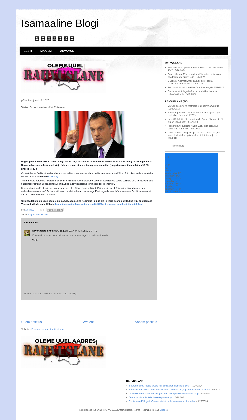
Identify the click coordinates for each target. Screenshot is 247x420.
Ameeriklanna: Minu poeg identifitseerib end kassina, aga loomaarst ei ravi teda (169, 389)
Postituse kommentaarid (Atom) (47, 329)
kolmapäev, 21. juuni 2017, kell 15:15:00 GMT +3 (72, 230)
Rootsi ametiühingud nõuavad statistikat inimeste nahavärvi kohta (162, 401)
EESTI (28, 50)
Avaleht (88, 322)
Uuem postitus (31, 322)
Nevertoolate (39, 230)
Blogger (163, 410)
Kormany (53, 176)
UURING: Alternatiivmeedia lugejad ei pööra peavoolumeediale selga (190, 82)
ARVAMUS (67, 50)
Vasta (35, 240)
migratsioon (34, 214)
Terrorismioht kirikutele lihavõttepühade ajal (190, 87)
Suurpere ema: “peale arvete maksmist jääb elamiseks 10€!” (159, 385)
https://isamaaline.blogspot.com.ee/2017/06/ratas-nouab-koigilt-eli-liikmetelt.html (99, 204)
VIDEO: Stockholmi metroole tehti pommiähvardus (193, 106)
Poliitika (45, 214)
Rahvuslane (178, 145)
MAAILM (46, 50)
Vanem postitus (146, 322)
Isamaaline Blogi (60, 23)
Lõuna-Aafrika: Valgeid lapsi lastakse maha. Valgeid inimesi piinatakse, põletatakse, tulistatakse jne (194, 134)
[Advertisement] (89, 310)
